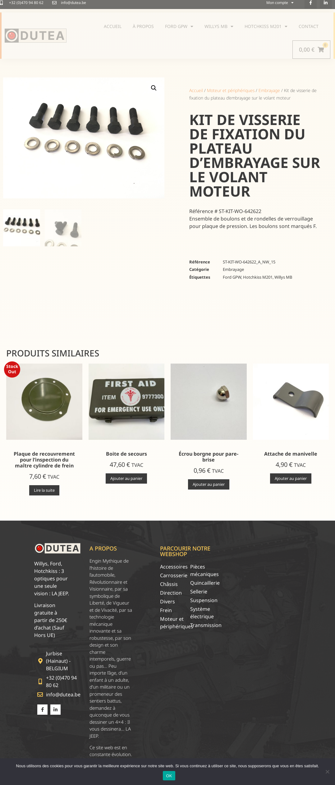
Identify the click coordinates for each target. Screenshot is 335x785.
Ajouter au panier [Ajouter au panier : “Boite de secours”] (126, 478)
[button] (153, 88)
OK (169, 775)
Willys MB (283, 277)
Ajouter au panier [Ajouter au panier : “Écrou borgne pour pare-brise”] (209, 484)
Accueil (196, 90)
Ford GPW (232, 277)
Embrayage (269, 90)
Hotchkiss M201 (258, 277)
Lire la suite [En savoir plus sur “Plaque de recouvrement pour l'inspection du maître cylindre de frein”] (44, 490)
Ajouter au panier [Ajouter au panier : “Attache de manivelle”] (291, 478)
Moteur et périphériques (231, 90)
